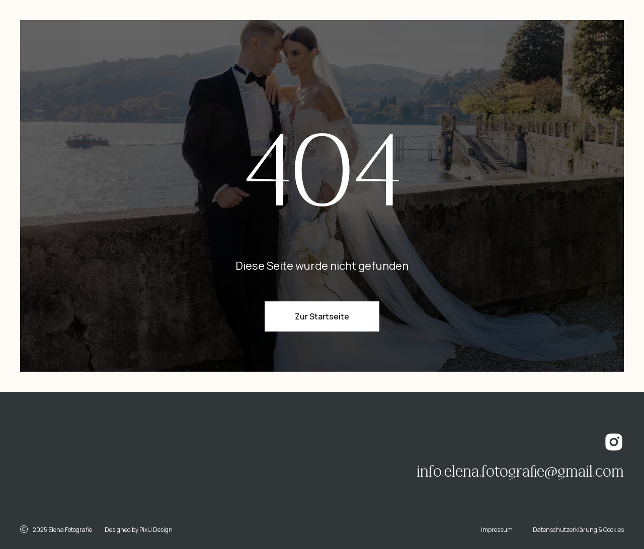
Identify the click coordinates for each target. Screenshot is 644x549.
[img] (113, 458)
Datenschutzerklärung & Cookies (578, 529)
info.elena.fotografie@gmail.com (520, 472)
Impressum (497, 529)
